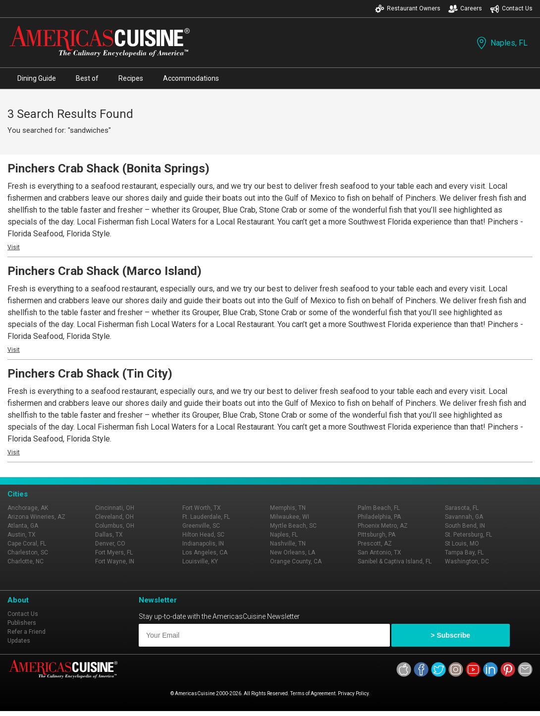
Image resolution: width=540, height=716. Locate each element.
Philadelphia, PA (379, 516)
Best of (87, 78)
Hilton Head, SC (203, 534)
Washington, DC (467, 561)
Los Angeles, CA (204, 552)
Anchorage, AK (27, 507)
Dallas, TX (109, 534)
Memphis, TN (288, 507)
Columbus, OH (114, 525)
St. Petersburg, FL (468, 534)
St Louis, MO (462, 543)
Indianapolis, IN (203, 543)
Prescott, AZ (375, 543)
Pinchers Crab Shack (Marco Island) (104, 271)
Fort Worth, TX (201, 507)
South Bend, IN (465, 525)
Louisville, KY (200, 561)
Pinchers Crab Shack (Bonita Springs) (108, 168)
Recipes (130, 78)
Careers (465, 8)
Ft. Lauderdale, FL (206, 516)
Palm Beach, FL (379, 507)
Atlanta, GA (22, 525)
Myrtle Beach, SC (293, 525)
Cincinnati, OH (114, 507)
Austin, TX (21, 534)
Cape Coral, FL (26, 543)
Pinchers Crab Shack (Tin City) (89, 374)
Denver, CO (110, 543)
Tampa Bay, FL (464, 552)
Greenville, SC (201, 525)
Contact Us (511, 8)
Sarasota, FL (462, 507)
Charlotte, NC (25, 561)
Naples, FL (501, 43)
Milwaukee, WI (289, 516)
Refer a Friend (26, 631)
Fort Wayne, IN (114, 561)
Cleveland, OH (114, 516)
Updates (18, 640)
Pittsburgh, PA (376, 534)
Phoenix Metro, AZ (383, 525)
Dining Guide (36, 78)
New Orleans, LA (292, 552)
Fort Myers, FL (114, 552)
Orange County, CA (296, 561)
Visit (13, 247)
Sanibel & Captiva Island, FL (395, 561)
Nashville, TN (288, 543)
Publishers (21, 622)
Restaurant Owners (407, 8)
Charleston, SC (27, 552)
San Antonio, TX (379, 552)
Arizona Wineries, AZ (36, 516)
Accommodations (191, 78)
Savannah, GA (464, 516)
